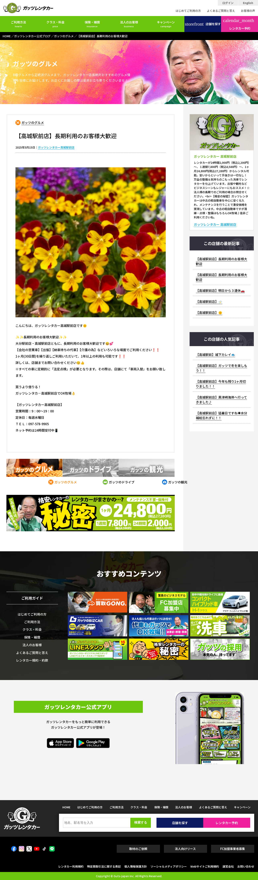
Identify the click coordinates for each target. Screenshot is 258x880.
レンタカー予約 (238, 24)
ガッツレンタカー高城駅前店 (56, 147)
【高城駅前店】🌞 (209, 312)
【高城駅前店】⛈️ (209, 301)
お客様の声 (248, 11)
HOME (66, 807)
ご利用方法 (18, 24)
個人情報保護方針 (135, 866)
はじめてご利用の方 (188, 11)
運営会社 (228, 866)
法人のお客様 (129, 24)
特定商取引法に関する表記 (104, 866)
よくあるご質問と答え (221, 11)
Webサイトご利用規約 (204, 866)
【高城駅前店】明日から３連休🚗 (220, 290)
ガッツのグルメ (32, 122)
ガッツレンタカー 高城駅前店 (215, 224)
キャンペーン (166, 24)
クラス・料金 (55, 24)
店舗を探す (202, 24)
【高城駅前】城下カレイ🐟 (215, 354)
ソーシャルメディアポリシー (168, 866)
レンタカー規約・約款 (32, 660)
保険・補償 (92, 24)
